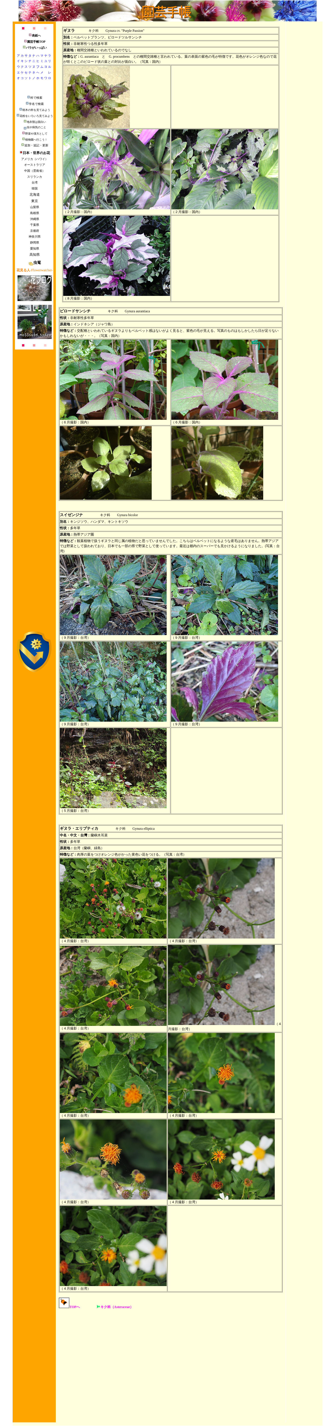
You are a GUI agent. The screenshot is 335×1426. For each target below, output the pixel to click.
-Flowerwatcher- (34, 270)
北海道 (34, 194)
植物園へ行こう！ (34, 139)
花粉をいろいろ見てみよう (34, 115)
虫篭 (34, 262)
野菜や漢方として (34, 133)
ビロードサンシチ (75, 311)
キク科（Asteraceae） (115, 1307)
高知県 (34, 254)
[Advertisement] (34, 552)
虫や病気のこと (34, 127)
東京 (34, 201)
